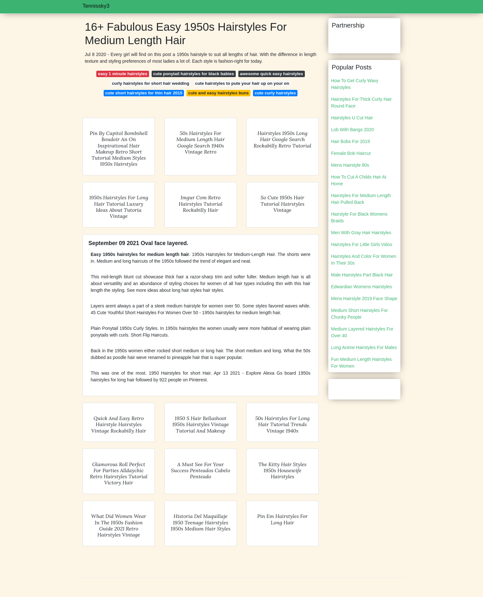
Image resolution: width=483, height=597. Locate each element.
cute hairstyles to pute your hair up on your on (242, 83)
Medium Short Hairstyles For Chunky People (359, 314)
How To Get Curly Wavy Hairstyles (354, 84)
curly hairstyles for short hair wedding (150, 83)
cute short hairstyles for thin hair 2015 (143, 93)
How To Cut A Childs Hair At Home (358, 180)
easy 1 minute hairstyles (122, 73)
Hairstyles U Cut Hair (352, 117)
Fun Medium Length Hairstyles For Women (361, 363)
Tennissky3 (96, 6)
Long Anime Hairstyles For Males (364, 347)
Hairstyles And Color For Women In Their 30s (363, 260)
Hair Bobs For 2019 (350, 141)
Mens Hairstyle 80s (350, 165)
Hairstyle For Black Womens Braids (359, 217)
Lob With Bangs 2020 (352, 129)
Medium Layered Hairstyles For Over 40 (362, 332)
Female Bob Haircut (351, 153)
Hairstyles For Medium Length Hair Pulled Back (361, 199)
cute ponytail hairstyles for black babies (193, 73)
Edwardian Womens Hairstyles (361, 286)
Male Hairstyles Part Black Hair (362, 274)
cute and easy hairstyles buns (218, 93)
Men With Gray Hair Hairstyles (361, 232)
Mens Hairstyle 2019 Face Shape (364, 298)
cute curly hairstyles (275, 93)
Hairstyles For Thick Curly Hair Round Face (361, 102)
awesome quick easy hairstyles (271, 73)
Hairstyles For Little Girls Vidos (361, 244)
